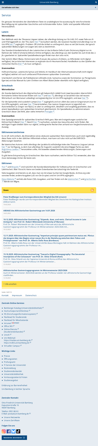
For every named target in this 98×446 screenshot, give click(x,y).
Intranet (7, 323)
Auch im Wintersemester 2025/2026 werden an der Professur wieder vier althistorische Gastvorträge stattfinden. (47, 274)
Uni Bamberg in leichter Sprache (16, 389)
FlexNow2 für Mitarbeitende (16, 320)
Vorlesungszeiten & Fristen (15, 377)
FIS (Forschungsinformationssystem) (20, 314)
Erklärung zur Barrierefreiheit (14, 385)
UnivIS (6, 335)
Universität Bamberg (49, 2)
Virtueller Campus (12, 346)
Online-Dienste (10, 329)
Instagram (4, 431)
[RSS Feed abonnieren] (92, 190)
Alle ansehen (11, 284)
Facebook (9, 431)
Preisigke (48, 111)
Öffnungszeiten (10, 359)
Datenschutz (30, 295)
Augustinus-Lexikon (10, 149)
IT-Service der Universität (15, 365)
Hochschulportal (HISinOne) (16, 311)
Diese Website (8, 179)
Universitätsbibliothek (13, 374)
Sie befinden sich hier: (10, 7)
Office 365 (8, 326)
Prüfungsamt (9, 362)
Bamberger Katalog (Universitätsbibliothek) (23, 308)
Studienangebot (11, 380)
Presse (7, 356)
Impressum (17, 295)
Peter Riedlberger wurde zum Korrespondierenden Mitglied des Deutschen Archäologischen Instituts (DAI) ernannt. (48, 200)
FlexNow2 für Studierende (15, 317)
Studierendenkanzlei (13, 371)
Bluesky (13, 431)
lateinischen (73, 179)
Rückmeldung (10, 368)
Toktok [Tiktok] (18, 431)
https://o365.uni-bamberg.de (16, 343)
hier (36, 42)
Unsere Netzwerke (12, 417)
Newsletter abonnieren (13, 438)
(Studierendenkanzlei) (13, 332)
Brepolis (15, 167)
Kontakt (5, 295)
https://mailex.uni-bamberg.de (17, 340)
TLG (3, 167)
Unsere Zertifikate (12, 420)
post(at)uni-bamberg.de (18, 413)
